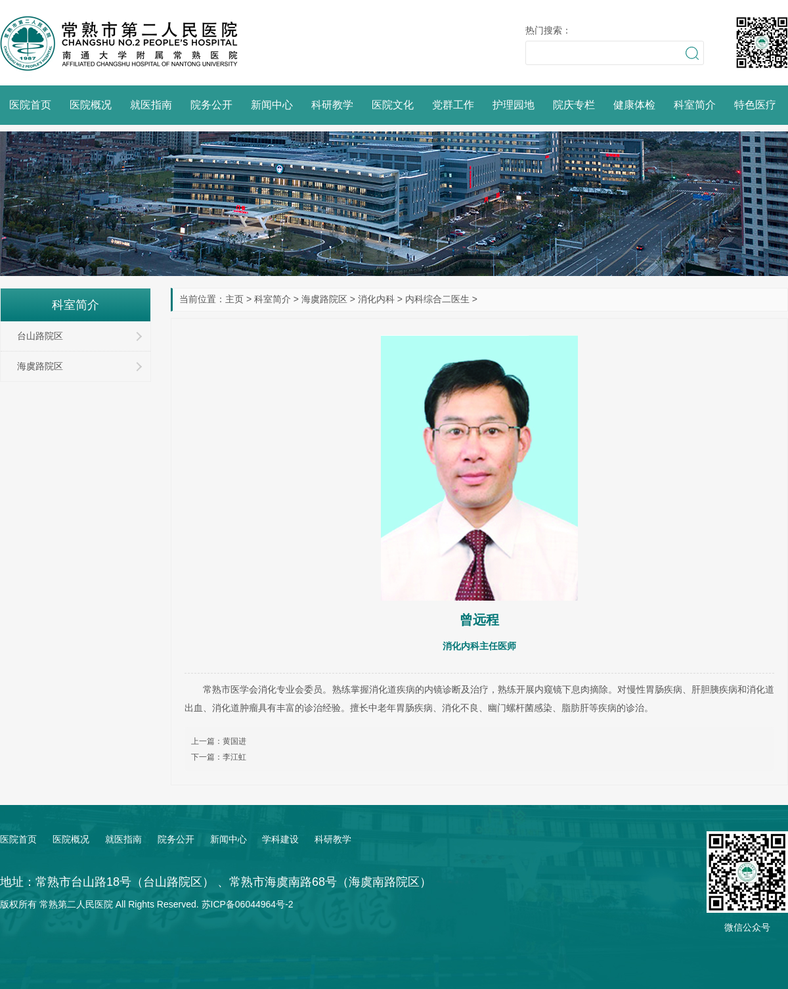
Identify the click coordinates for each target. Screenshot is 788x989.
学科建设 (280, 839)
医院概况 (91, 104)
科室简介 (695, 104)
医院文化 (393, 104)
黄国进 (234, 741)
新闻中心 (272, 104)
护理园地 (513, 104)
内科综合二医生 (437, 299)
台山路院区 (40, 336)
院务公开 (211, 104)
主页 (234, 299)
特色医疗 (755, 104)
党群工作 (453, 104)
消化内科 (376, 299)
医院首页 (30, 104)
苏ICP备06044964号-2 (248, 904)
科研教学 (332, 104)
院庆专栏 (574, 104)
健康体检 (634, 104)
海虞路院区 (324, 299)
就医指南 (151, 104)
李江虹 (234, 757)
